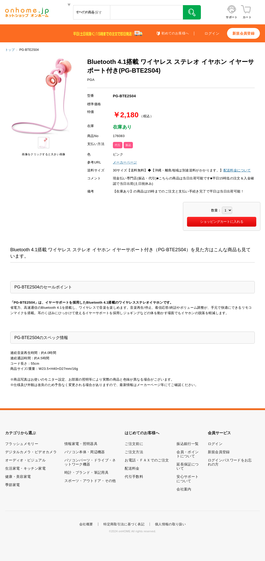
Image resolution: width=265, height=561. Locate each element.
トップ (10, 50)
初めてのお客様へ (175, 33)
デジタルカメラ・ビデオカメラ (31, 452)
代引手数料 (134, 477)
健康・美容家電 (18, 477)
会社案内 (183, 489)
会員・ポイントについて (187, 454)
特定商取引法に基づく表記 (123, 524)
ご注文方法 (134, 452)
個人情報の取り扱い (170, 524)
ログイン (211, 33)
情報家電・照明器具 (80, 444)
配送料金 (132, 468)
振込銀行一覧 (187, 444)
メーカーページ (125, 162)
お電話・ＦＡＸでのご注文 (147, 460)
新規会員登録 (243, 33)
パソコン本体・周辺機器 (84, 452)
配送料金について (237, 170)
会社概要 (86, 524)
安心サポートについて (187, 479)
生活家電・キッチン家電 (25, 468)
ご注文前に (134, 444)
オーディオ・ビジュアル (25, 460)
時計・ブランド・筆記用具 (86, 472)
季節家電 (12, 485)
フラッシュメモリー (21, 444)
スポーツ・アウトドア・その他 (90, 481)
